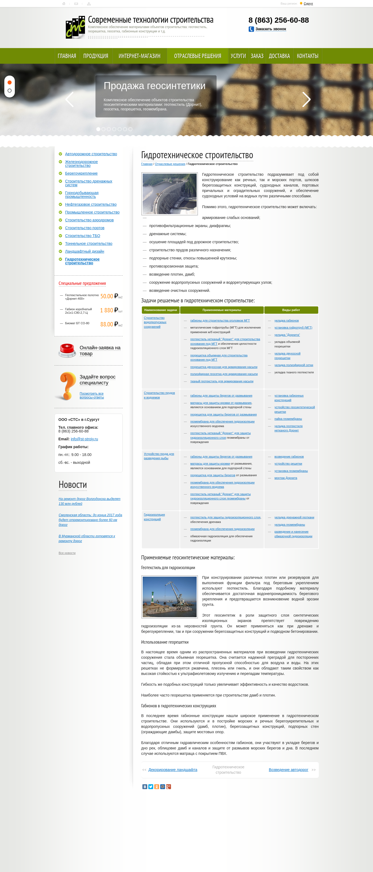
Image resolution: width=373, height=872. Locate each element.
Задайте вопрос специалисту (98, 380)
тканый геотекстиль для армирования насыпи (222, 381)
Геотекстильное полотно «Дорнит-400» (82, 296)
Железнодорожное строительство (81, 163)
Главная (63, 3)
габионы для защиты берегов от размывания (221, 395)
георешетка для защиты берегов (212, 475)
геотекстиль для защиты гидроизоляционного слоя (225, 517)
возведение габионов (289, 456)
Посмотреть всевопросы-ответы (92, 395)
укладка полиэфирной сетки (294, 365)
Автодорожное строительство (91, 154)
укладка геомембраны (290, 524)
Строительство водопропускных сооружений (155, 322)
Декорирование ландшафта (173, 770)
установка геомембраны (291, 470)
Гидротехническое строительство (82, 261)
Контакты (76, 3)
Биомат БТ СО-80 (77, 323)
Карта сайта (89, 3)
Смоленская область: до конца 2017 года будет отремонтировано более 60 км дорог (90, 520)
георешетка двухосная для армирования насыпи (224, 367)
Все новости (67, 553)
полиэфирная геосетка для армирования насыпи (224, 374)
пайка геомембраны (288, 418)
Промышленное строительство (92, 212)
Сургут (308, 3)
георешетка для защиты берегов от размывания (223, 414)
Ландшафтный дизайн (84, 251)
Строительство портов (85, 228)
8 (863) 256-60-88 (279, 20)
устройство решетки (288, 463)
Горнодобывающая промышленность (82, 194)
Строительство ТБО (82, 236)
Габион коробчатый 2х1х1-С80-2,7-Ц (78, 310)
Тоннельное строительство (88, 243)
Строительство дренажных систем (88, 183)
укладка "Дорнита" (287, 334)
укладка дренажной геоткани (294, 517)
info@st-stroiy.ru (84, 439)
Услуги (238, 56)
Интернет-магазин (139, 56)
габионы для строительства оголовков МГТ (220, 320)
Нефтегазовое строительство (91, 204)
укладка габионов (287, 320)
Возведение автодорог (289, 770)
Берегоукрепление (81, 173)
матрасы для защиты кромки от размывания (221, 402)
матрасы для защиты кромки (210, 463)
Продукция (95, 56)
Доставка (279, 56)
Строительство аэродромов (89, 220)
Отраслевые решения (197, 56)
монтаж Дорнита (286, 477)
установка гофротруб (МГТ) (293, 327)
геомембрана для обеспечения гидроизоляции (222, 421)
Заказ (257, 56)
